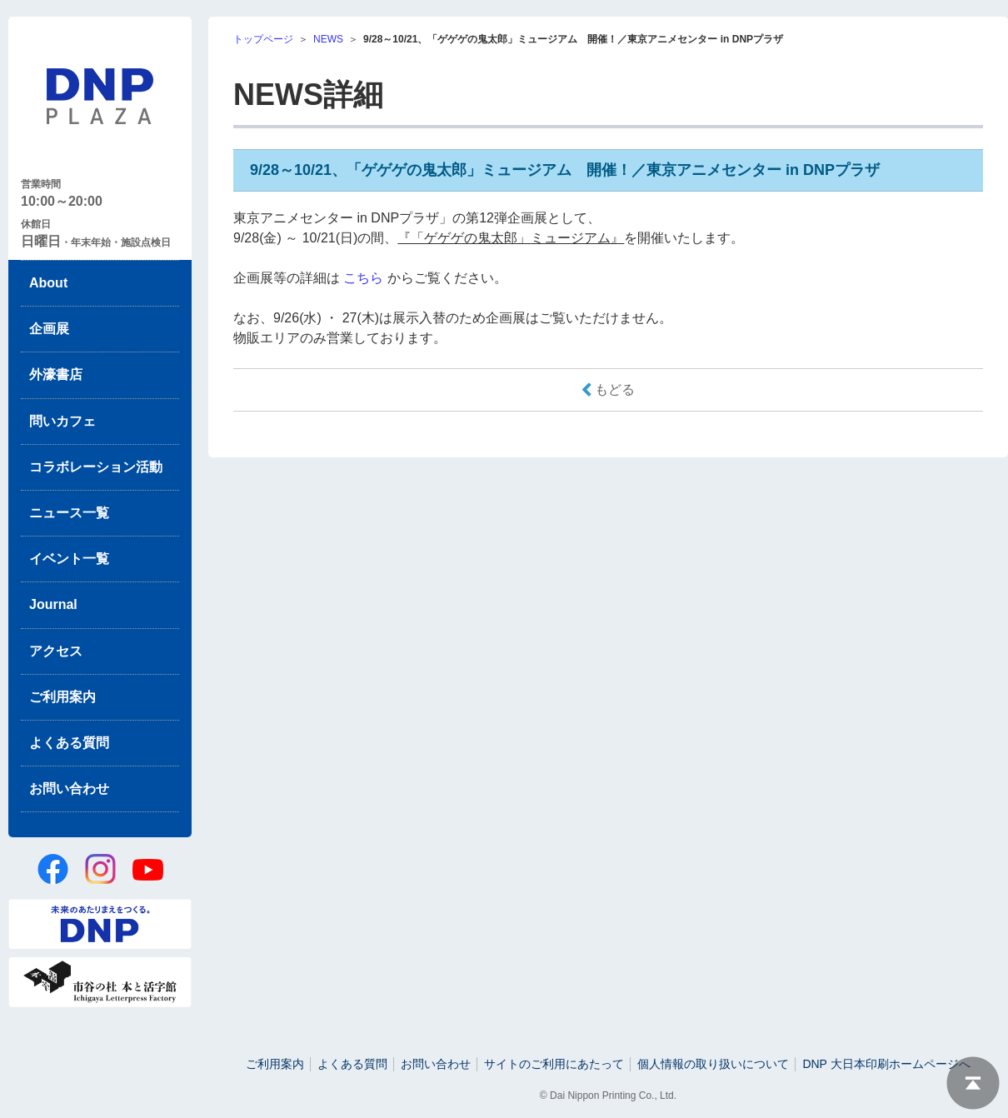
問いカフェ (62, 421)
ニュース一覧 (69, 513)
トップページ (263, 39)
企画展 (49, 329)
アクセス (55, 651)
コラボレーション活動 (95, 467)
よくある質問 (69, 743)
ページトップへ (973, 1083)
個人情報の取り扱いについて (713, 1064)
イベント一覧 (69, 559)
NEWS (328, 39)
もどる (615, 389)
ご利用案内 (62, 697)
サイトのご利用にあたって (554, 1064)
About (48, 283)
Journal (53, 604)
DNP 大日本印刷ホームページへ (886, 1064)
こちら (363, 278)
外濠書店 (55, 374)
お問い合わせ (69, 788)
